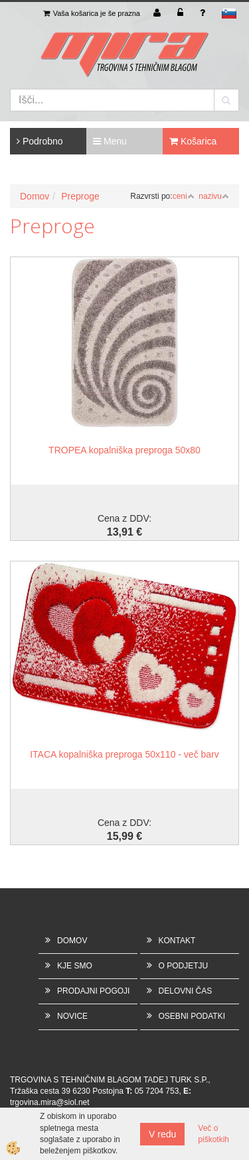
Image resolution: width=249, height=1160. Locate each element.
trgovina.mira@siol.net (50, 1102)
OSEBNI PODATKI (192, 1016)
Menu (110, 141)
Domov (34, 196)
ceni (184, 196)
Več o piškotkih (213, 1134)
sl (229, 13)
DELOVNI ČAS (185, 991)
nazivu (214, 196)
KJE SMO (74, 965)
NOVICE (72, 1016)
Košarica (192, 141)
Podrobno (40, 141)
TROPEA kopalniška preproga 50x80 (124, 450)
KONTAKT (177, 940)
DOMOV (72, 940)
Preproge (80, 196)
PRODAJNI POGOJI (93, 991)
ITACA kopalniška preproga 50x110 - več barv (124, 754)
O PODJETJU (183, 965)
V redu (162, 1134)
